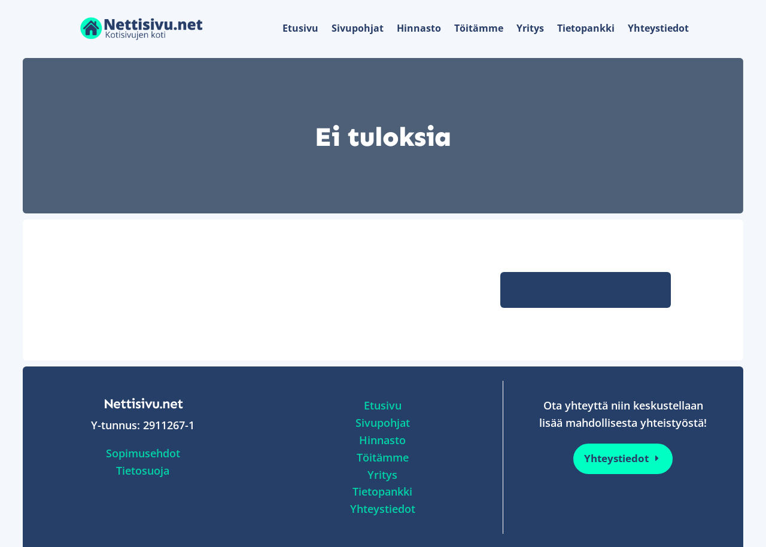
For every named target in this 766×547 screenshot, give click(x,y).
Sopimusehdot (143, 453)
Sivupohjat (358, 28)
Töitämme (478, 28)
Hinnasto (419, 28)
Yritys (530, 28)
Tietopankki (586, 28)
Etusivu (300, 28)
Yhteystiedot (658, 28)
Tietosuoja (142, 470)
